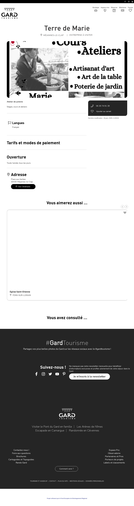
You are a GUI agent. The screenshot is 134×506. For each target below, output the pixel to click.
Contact (52, 481)
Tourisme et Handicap (38, 481)
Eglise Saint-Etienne (20, 291)
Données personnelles (95, 481)
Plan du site (63, 481)
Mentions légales (77, 481)
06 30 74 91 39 (103, 106)
